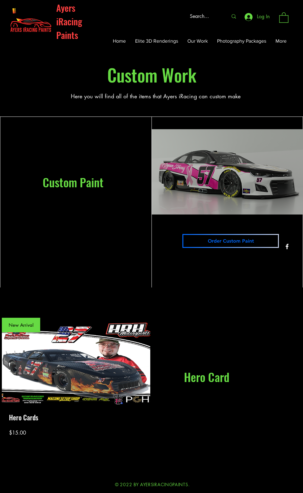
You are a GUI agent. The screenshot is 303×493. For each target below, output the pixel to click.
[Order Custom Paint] (230, 241)
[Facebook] (287, 246)
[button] (283, 17)
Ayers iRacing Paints (69, 21)
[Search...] (204, 16)
